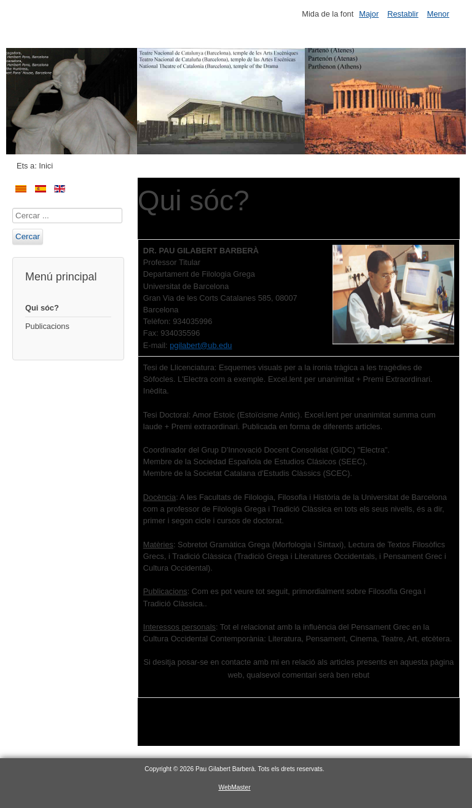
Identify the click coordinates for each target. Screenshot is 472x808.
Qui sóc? (42, 307)
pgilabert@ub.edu (201, 345)
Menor (438, 13)
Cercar (27, 236)
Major (369, 13)
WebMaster (234, 787)
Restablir (403, 13)
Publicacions (47, 326)
